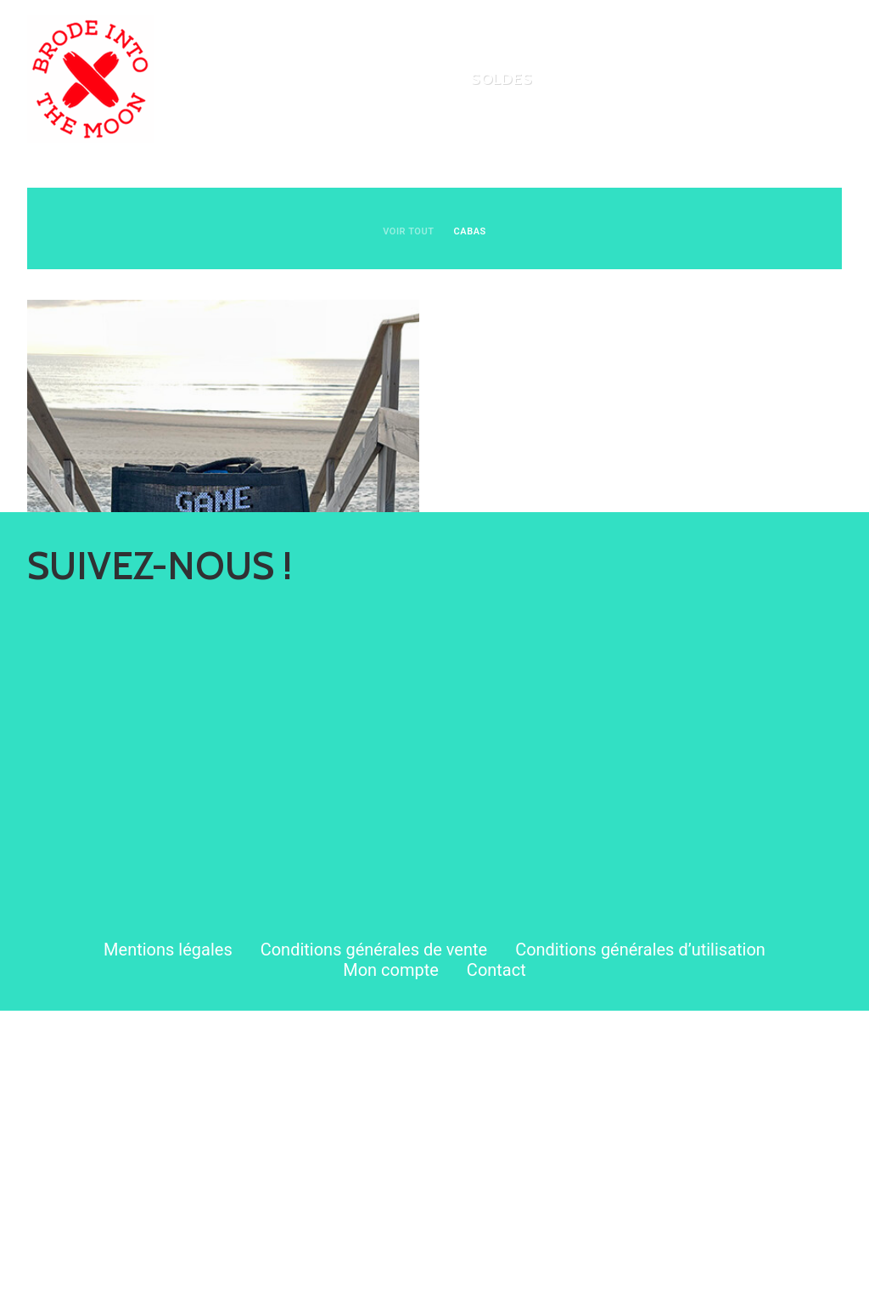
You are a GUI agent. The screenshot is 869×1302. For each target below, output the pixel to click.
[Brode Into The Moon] (90, 79)
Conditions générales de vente (374, 1241)
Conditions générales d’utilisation (640, 1241)
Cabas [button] (470, 231)
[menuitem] (401, 79)
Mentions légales (168, 1241)
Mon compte (391, 1261)
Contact (496, 1261)
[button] (223, 495)
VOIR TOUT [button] (408, 231)
